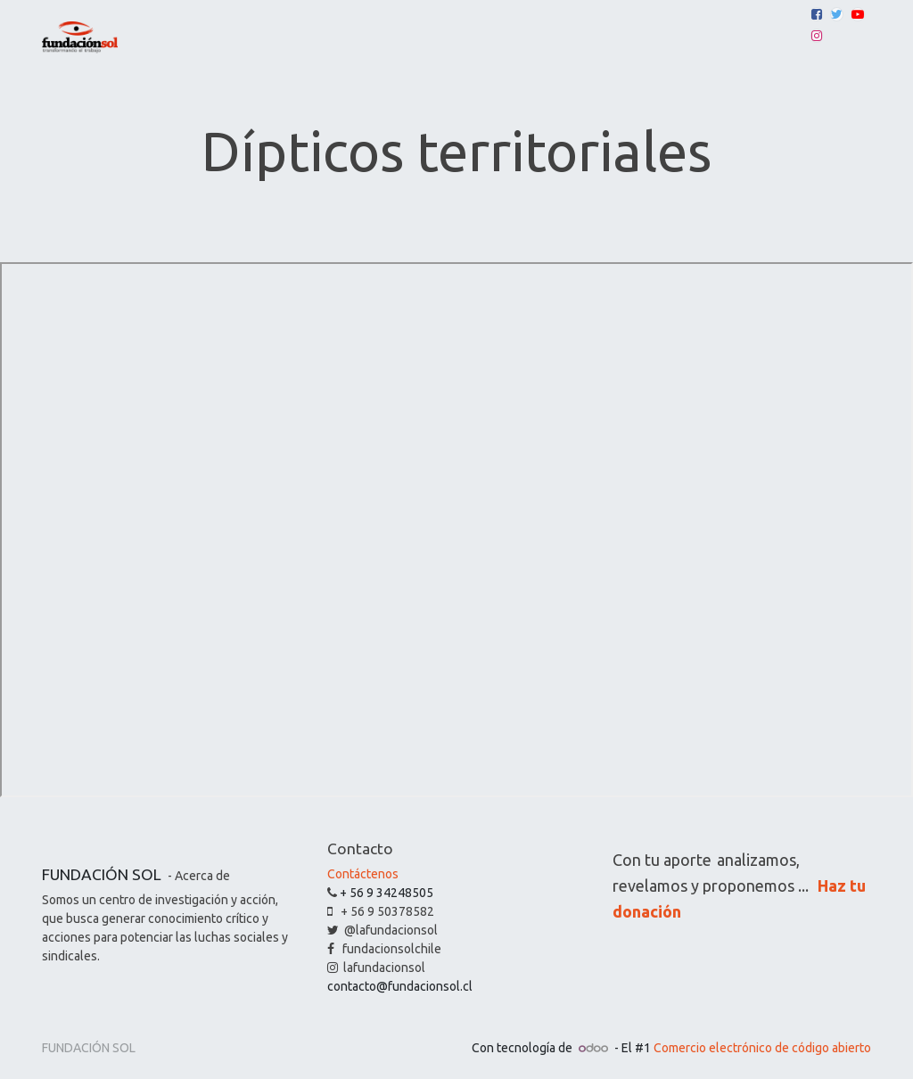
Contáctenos (363, 874)
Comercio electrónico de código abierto (762, 1048)
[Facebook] (816, 14)
